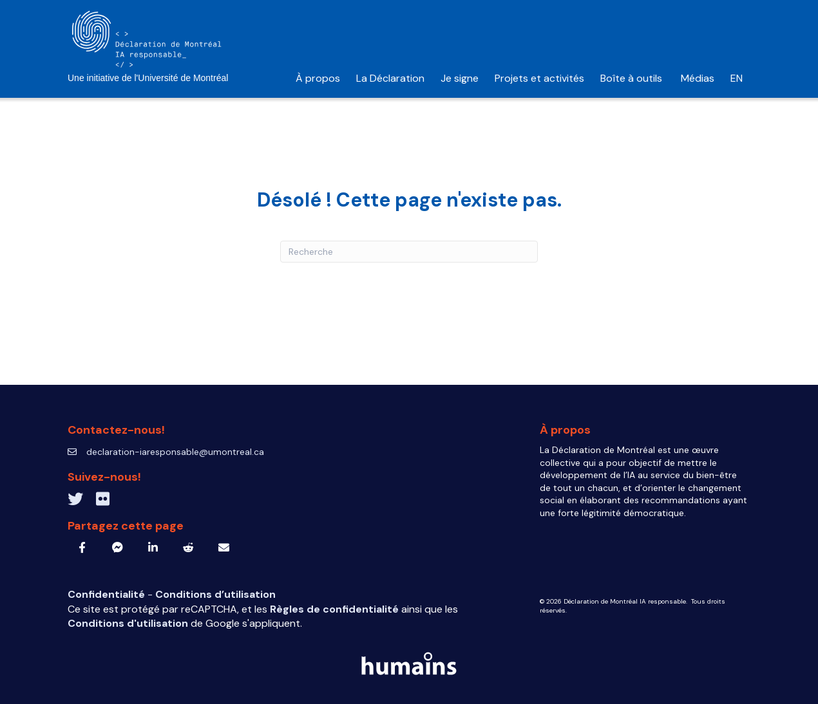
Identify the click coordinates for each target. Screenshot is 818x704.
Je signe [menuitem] (460, 78)
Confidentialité (107, 594)
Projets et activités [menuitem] (539, 78)
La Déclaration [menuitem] (390, 78)
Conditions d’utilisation (215, 594)
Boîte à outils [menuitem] (632, 78)
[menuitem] (736, 78)
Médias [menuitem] (697, 78)
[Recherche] (409, 252)
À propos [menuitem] (318, 78)
